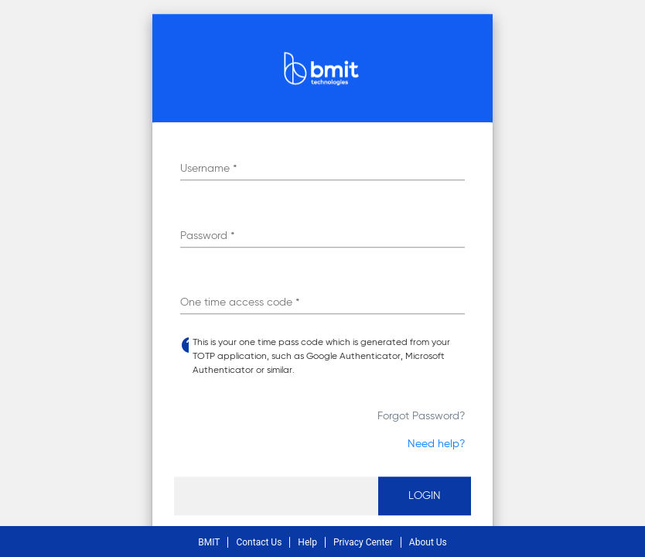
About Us (428, 542)
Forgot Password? (421, 416)
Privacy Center (363, 542)
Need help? (436, 444)
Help (307, 542)
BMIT (209, 542)
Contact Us (259, 542)
